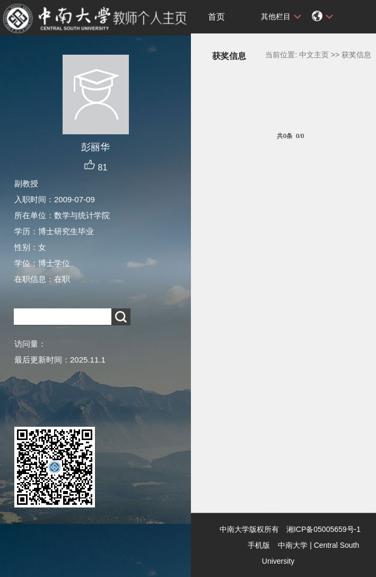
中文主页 (314, 54)
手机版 (259, 545)
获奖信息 (356, 54)
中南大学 (293, 545)
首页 (216, 16)
